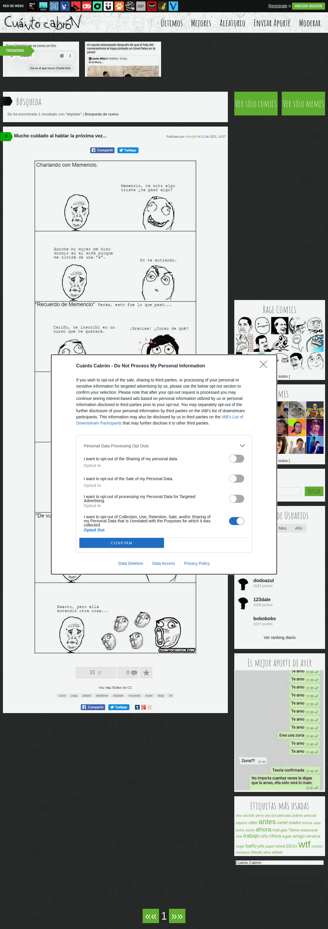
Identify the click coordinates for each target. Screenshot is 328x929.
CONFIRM (122, 543)
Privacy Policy (197, 563)
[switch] (236, 459)
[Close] (265, 366)
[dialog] (164, 464)
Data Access (163, 563)
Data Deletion (130, 563)
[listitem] (164, 446)
